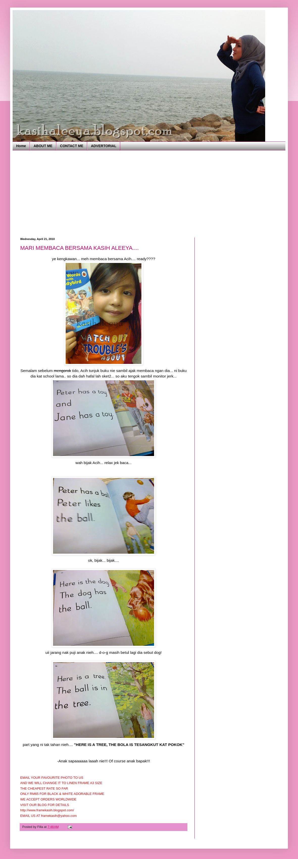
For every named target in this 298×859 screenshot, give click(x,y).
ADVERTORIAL (103, 146)
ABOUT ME (43, 146)
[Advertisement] (108, 193)
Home (21, 146)
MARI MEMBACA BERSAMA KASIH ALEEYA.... (79, 248)
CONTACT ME (71, 146)
